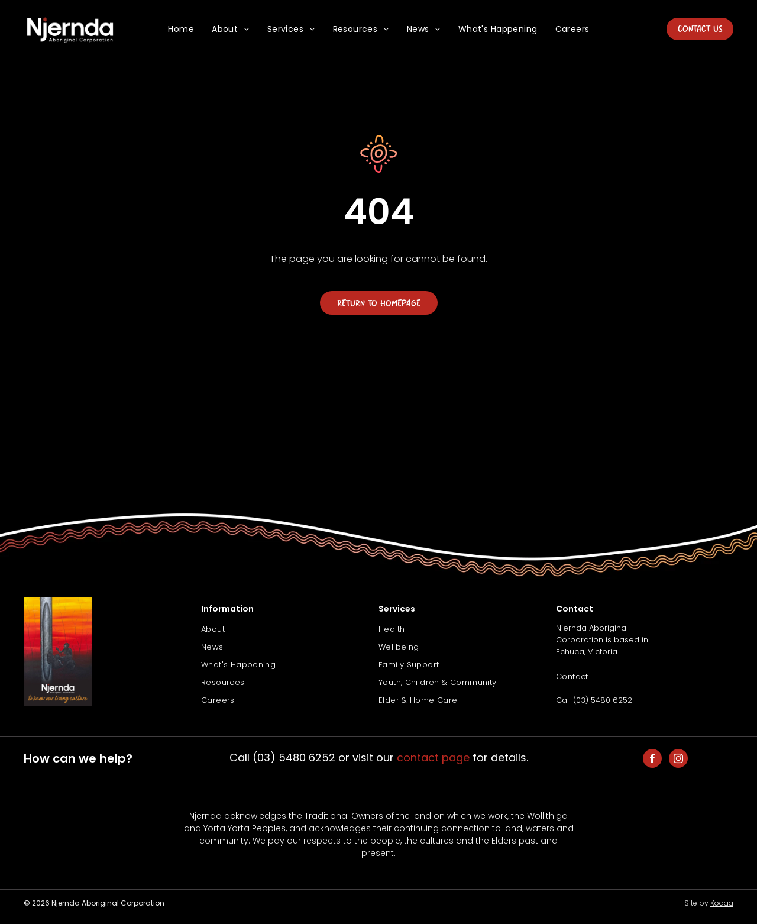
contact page (433, 757)
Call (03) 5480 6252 (594, 700)
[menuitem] (181, 29)
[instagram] (678, 760)
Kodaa (721, 903)
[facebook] (652, 760)
